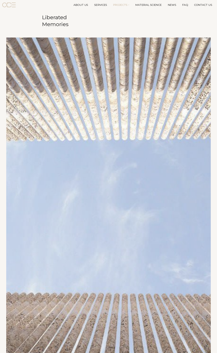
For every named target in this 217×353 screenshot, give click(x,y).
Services (100, 4)
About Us (80, 4)
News (172, 4)
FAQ (185, 4)
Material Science (148, 4)
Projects (121, 4)
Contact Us (203, 4)
